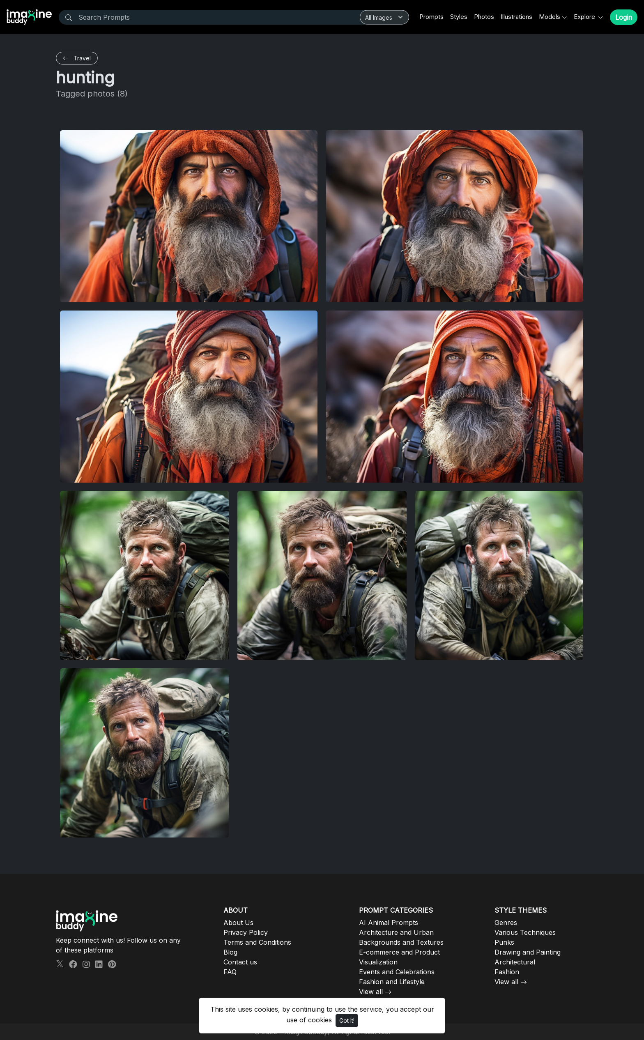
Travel (77, 58)
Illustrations (516, 17)
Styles (458, 17)
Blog (230, 952)
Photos (484, 17)
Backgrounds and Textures (401, 942)
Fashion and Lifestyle (392, 982)
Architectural (514, 962)
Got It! (346, 1020)
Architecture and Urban (396, 932)
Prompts (431, 17)
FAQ (230, 972)
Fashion (506, 972)
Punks (504, 942)
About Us (238, 922)
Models (549, 17)
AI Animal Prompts (388, 922)
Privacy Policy (245, 932)
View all (371, 991)
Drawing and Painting (527, 952)
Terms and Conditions (257, 942)
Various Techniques (525, 932)
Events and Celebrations (397, 972)
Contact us (240, 962)
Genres (505, 922)
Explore (585, 17)
